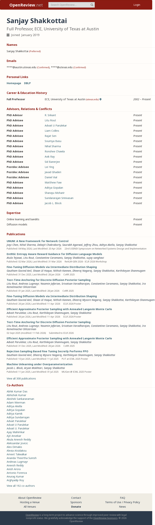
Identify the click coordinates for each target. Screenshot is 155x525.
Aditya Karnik (14, 413)
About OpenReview (29, 497)
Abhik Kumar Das (17, 391)
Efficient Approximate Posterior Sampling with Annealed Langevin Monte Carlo (59, 309)
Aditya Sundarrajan (18, 417)
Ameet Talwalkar (17, 454)
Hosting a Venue (30, 502)
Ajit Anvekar (14, 436)
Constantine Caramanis (49, 257)
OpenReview (32, 514)
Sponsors (76, 502)
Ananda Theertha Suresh (22, 458)
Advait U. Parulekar (18, 428)
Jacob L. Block (53, 203)
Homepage (14, 83)
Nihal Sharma (53, 146)
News (122, 506)
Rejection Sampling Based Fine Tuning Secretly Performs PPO (47, 351)
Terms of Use (113, 502)
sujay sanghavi (95, 257)
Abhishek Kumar (16, 395)
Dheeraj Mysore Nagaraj (86, 300)
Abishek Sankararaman (20, 399)
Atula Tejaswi (14, 257)
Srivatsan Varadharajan (76, 283)
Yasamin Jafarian (50, 283)
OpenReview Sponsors (105, 518)
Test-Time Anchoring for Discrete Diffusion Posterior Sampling (48, 280)
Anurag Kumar (15, 476)
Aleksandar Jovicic (17, 443)
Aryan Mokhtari (33, 368)
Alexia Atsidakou (17, 450)
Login (136, 4)
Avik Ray (50, 156)
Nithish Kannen (62, 270)
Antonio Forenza (17, 473)
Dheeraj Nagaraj (82, 270)
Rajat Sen (50, 136)
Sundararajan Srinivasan (59, 198)
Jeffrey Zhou (91, 245)
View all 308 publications (21, 378)
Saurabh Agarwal (72, 245)
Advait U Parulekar (56, 125)
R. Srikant (50, 115)
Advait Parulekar (16, 313)
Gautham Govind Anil (19, 270)
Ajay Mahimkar (16, 432)
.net (26, 5)
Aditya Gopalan (54, 187)
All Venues (30, 506)
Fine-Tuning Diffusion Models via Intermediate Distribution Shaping (52, 267)
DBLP (27, 83)
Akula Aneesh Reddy (19, 439)
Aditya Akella (107, 245)
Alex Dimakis (14, 447)
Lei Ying (49, 167)
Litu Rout (50, 120)
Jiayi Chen (12, 245)
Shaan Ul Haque (42, 270)
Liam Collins (52, 130)
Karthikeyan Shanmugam (130, 270)
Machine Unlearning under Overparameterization (39, 364)
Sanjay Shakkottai (126, 245)
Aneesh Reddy (15, 465)
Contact (76, 497)
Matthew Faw (53, 182)
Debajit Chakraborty (49, 245)
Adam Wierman (16, 402)
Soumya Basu (53, 141)
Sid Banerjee (52, 161)
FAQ (122, 497)
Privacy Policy (132, 502)
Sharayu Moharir (55, 193)
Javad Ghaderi (53, 172)
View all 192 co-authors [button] (21, 485)
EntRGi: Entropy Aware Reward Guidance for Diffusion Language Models (54, 254)
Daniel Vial (51, 177)
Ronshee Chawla (55, 151)
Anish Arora (14, 469)
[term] (71, 5)
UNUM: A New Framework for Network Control (37, 241)
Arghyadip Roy (15, 480)
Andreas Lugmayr (29, 283)
